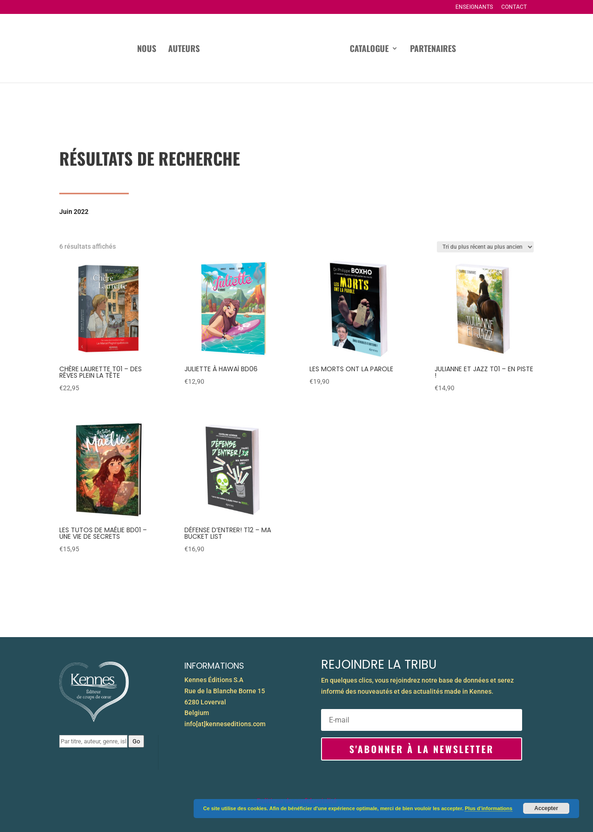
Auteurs (184, 49)
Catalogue (369, 49)
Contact (514, 7)
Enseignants (474, 7)
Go (136, 741)
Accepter (546, 808)
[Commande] (485, 246)
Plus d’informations (488, 808)
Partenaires (433, 49)
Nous (146, 49)
